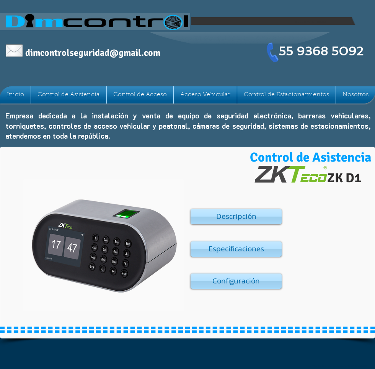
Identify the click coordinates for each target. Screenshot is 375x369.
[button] (236, 216)
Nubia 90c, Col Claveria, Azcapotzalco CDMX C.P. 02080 (336, 365)
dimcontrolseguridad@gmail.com (92, 52)
